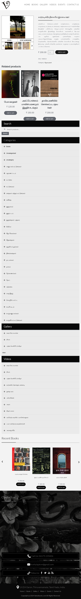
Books (35, 4)
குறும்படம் (9, 213)
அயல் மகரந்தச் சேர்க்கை (21, 474)
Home (27, 4)
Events (61, 4)
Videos (52, 4)
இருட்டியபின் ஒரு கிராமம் (41, 477)
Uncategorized (11, 153)
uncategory (10, 160)
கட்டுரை (9, 180)
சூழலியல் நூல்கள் (12, 247)
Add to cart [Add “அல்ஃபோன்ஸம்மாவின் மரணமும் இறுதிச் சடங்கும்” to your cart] (30, 119)
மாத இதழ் (9, 293)
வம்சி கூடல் (10, 307)
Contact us (73, 4)
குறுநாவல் (9, 207)
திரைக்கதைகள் (11, 253)
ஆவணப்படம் (11, 173)
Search (5, 133)
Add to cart (61, 52)
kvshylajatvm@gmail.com (42, 564)
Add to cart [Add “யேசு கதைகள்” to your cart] (10, 113)
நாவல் (8, 267)
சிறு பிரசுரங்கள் (11, 233)
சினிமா (8, 227)
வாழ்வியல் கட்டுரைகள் (14, 320)
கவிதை (8, 200)
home (22, 591)
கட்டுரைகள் (10, 186)
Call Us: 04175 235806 (42, 556)
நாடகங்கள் (10, 260)
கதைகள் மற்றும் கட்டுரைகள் (15, 193)
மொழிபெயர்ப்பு (11, 300)
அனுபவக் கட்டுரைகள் (13, 166)
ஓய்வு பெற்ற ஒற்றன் (61, 477)
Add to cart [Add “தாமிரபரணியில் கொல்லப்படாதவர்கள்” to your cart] (49, 119)
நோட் (8, 280)
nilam (4, 352)
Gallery (44, 4)
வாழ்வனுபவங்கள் (12, 313)
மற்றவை (9, 287)
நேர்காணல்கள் (11, 273)
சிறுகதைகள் (48, 62)
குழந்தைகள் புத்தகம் (13, 220)
